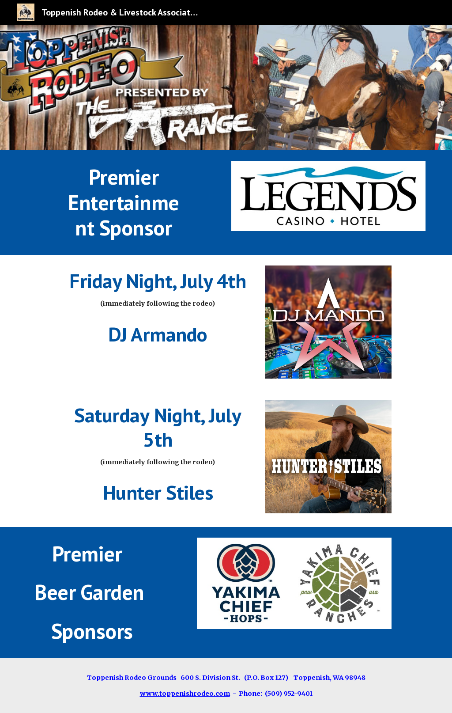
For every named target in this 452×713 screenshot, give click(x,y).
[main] (123, 202)
